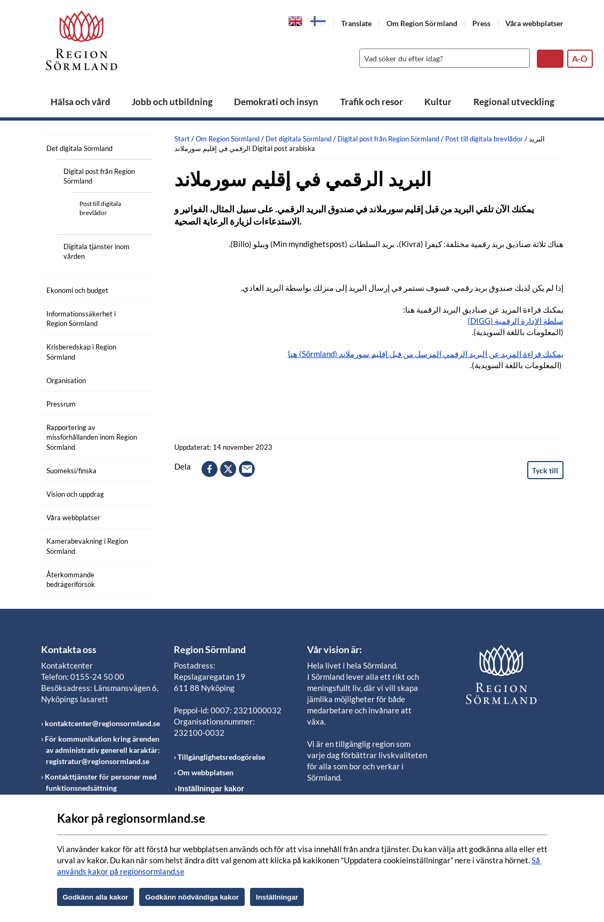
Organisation (66, 380)
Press (481, 23)
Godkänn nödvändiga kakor (192, 897)
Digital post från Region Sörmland (99, 176)
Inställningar (277, 897)
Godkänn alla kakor (95, 897)
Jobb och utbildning (172, 101)
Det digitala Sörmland (79, 148)
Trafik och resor (371, 101)
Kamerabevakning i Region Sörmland (87, 546)
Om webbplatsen (205, 772)
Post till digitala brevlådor (100, 208)
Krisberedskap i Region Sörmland (81, 352)
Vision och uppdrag (75, 494)
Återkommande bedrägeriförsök (70, 579)
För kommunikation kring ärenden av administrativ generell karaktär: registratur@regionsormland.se (102, 750)
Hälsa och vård (80, 101)
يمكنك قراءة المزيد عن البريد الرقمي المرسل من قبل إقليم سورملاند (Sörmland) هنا (425, 354)
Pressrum (61, 404)
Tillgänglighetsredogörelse (221, 756)
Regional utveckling (513, 101)
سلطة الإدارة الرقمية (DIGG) (515, 320)
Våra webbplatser (534, 23)
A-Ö (579, 58)
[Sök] (442, 58)
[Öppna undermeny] (137, 146)
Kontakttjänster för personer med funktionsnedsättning (101, 782)
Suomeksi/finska (71, 470)
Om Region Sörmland (421, 23)
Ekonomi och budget (77, 290)
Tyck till (545, 470)
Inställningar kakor (211, 788)
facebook (210, 469)
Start (182, 138)
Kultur (438, 101)
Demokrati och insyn (276, 101)
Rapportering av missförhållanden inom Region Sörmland (91, 437)
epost (247, 469)
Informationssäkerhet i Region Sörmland (81, 318)
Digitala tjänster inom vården (96, 251)
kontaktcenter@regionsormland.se (102, 723)
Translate (356, 23)
